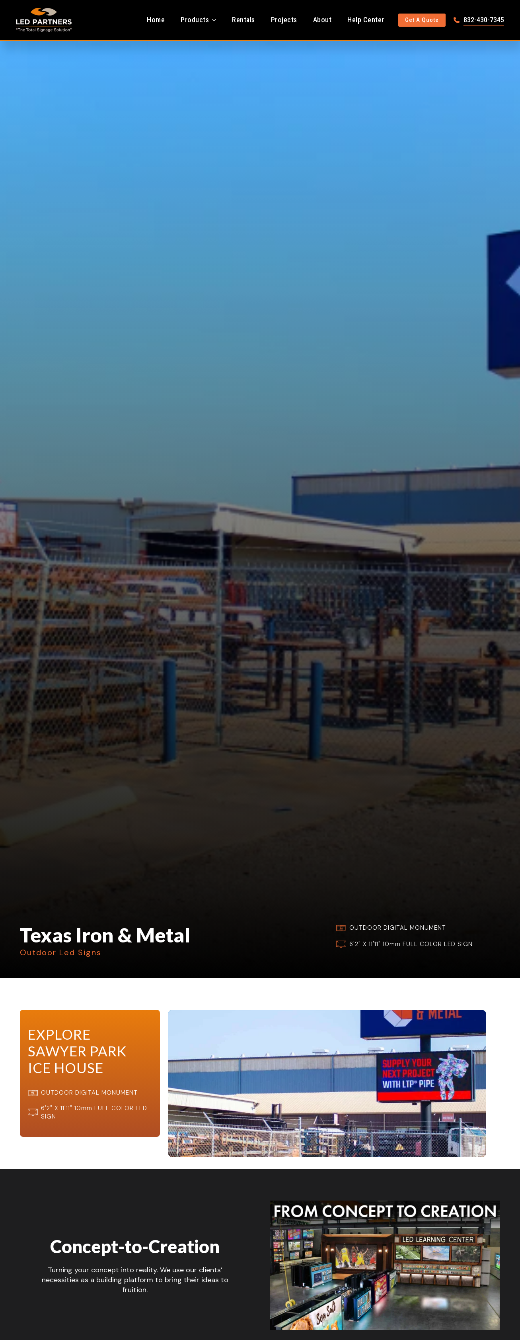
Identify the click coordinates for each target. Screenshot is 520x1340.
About (322, 20)
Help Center (365, 20)
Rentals (243, 20)
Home (156, 20)
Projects (284, 20)
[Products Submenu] (216, 19)
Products (195, 20)
